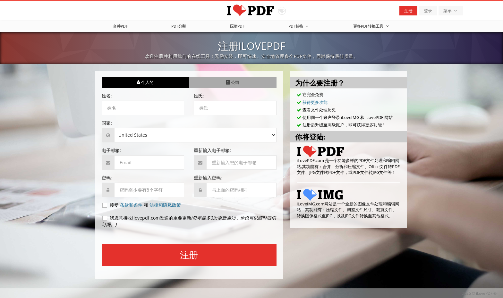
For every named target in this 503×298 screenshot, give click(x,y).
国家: (107, 123)
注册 (408, 11)
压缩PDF (237, 26)
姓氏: (199, 96)
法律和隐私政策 (165, 205)
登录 (428, 11)
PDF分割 (178, 26)
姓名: (107, 96)
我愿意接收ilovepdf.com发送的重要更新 (189, 221)
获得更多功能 (315, 102)
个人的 (145, 82)
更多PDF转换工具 (371, 26)
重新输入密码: (208, 178)
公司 (232, 82)
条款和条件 (131, 205)
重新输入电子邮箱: (212, 150)
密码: (107, 178)
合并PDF (120, 26)
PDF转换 (299, 26)
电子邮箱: (111, 150)
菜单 (450, 11)
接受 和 (141, 205)
